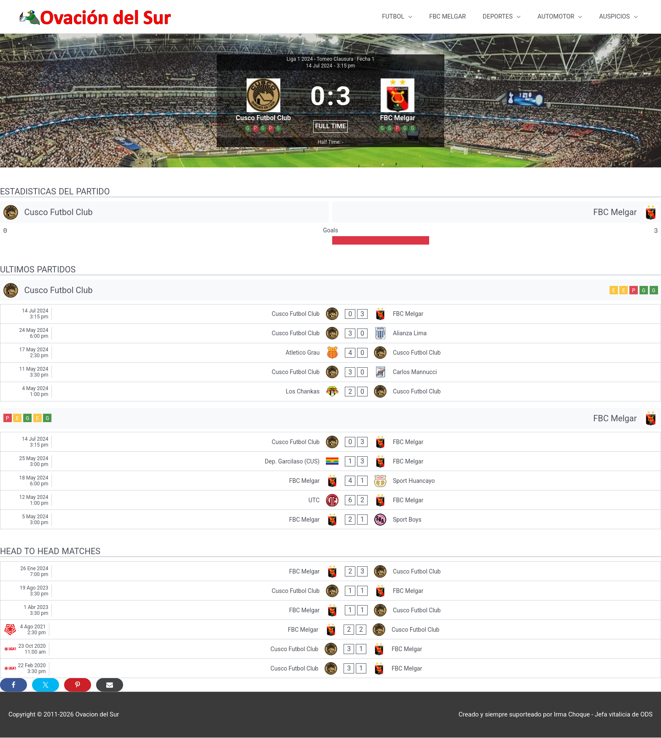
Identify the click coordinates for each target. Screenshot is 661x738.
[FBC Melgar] (496, 212)
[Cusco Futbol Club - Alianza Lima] (330, 333)
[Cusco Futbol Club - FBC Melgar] (330, 314)
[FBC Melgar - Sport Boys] (330, 519)
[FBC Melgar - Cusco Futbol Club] (330, 571)
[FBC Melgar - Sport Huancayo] (330, 480)
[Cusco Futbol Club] (164, 212)
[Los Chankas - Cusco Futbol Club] (330, 391)
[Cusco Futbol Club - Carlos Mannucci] (330, 372)
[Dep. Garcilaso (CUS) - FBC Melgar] (330, 461)
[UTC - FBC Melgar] (330, 500)
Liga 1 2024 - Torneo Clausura (320, 59)
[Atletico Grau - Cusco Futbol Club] (330, 353)
